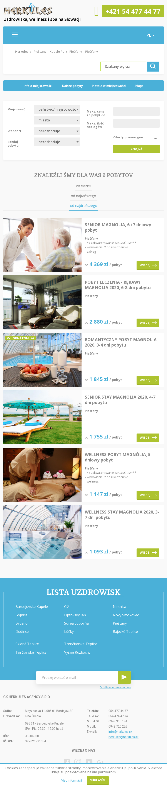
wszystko (83, 186)
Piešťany (120, 623)
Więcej (148, 265)
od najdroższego (83, 205)
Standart (14, 131)
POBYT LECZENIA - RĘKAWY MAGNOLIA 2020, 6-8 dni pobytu (118, 285)
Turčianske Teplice (31, 652)
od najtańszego (83, 195)
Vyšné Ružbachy (77, 652)
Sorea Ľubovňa (76, 623)
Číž (66, 606)
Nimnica (119, 606)
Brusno (21, 623)
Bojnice (21, 615)
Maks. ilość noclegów (95, 125)
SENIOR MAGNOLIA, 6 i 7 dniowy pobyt (118, 227)
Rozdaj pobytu (12, 143)
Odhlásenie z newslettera (115, 687)
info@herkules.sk (120, 731)
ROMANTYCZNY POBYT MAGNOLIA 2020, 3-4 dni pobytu (121, 342)
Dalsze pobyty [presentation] (72, 85)
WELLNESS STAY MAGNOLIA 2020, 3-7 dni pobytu (122, 514)
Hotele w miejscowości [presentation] (109, 85)
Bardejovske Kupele (31, 606)
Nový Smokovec (126, 615)
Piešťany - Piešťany (83, 51)
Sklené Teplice (27, 643)
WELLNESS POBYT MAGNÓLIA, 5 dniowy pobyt (117, 457)
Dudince (22, 631)
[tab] (38, 85)
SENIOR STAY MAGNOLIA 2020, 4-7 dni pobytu (120, 399)
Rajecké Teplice (125, 631)
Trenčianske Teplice (80, 643)
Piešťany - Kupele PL (49, 51)
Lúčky (69, 631)
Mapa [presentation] (139, 85)
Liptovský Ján (75, 615)
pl (150, 35)
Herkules (21, 51)
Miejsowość (16, 109)
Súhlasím (97, 780)
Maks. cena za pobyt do (96, 113)
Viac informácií (71, 780)
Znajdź (136, 149)
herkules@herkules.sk (124, 737)
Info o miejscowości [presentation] (37, 85)
